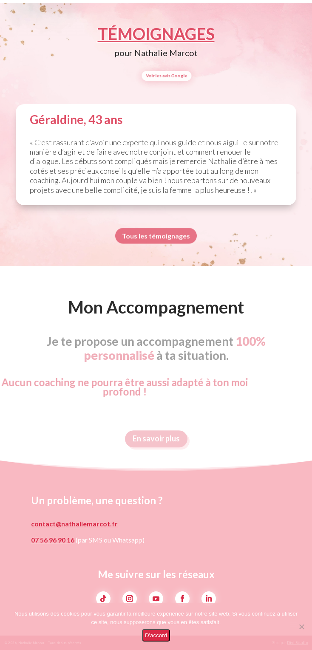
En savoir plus (156, 442)
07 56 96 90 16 (52, 540)
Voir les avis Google (192, 75)
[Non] (301, 626)
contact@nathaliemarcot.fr (74, 524)
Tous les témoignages (156, 237)
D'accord (156, 635)
